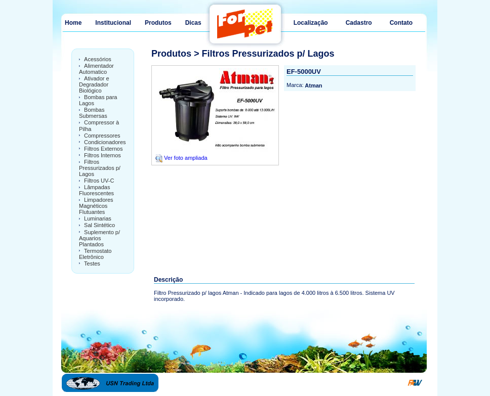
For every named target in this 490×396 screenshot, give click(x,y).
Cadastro (359, 22)
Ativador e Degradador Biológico (94, 84)
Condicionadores (105, 142)
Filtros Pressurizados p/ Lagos (99, 168)
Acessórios (97, 59)
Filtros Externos (103, 149)
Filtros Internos (102, 155)
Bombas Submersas (93, 113)
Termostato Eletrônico (95, 254)
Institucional (113, 22)
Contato (401, 22)
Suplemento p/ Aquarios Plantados (99, 238)
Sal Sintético (99, 226)
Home (73, 22)
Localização (311, 22)
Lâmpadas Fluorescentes (96, 190)
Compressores (102, 136)
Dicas (193, 22)
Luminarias (97, 218)
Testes (92, 263)
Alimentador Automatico (96, 69)
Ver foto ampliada (181, 158)
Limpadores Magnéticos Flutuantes (96, 206)
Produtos (158, 22)
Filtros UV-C (99, 181)
